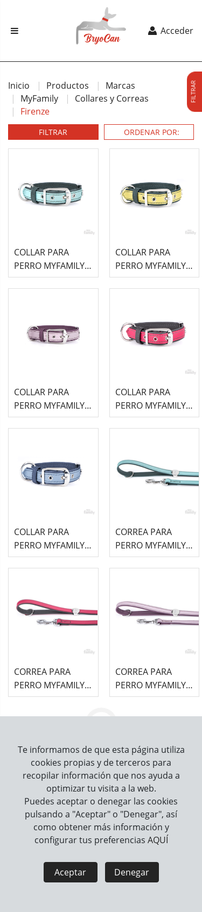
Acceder (170, 31)
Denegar (131, 872)
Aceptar (70, 872)
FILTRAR (53, 132)
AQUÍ (158, 840)
